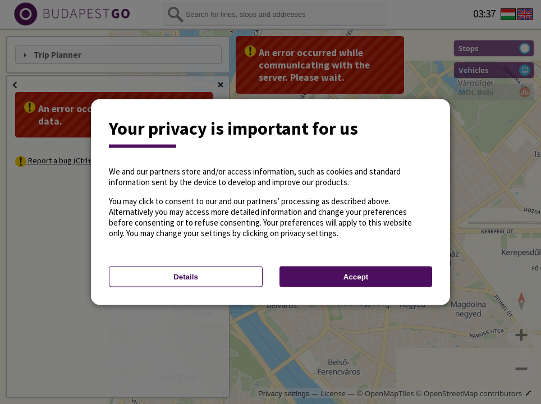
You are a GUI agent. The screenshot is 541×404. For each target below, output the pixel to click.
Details (185, 277)
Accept (355, 277)
